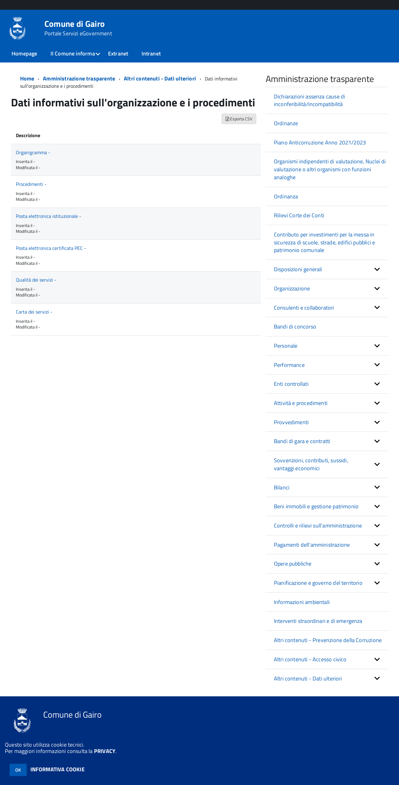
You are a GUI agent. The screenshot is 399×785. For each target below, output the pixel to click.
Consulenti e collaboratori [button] (304, 308)
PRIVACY (104, 751)
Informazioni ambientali (302, 602)
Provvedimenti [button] (291, 422)
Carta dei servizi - (34, 311)
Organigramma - (33, 152)
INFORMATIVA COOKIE (57, 769)
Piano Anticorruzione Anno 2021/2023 (320, 142)
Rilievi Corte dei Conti (299, 215)
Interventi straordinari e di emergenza (318, 621)
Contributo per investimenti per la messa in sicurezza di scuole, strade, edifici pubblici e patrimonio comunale (324, 242)
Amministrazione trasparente (79, 78)
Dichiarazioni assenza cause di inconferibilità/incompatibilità (309, 100)
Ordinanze (286, 123)
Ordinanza (286, 196)
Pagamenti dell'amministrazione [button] (312, 545)
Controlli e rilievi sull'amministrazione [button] (318, 525)
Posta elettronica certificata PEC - (51, 248)
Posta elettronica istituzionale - (48, 216)
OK (18, 769)
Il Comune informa (73, 53)
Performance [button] (289, 365)
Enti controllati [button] (291, 384)
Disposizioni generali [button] (298, 269)
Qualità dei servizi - (36, 279)
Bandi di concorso (295, 326)
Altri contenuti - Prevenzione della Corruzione (328, 640)
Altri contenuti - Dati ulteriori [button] (308, 678)
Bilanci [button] (281, 487)
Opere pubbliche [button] (293, 563)
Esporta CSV (239, 118)
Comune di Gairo (78, 28)
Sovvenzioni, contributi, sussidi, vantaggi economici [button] (311, 464)
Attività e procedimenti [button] (300, 403)
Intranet (151, 53)
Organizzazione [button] (292, 288)
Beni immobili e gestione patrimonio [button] (316, 506)
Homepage (24, 53)
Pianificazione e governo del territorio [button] (318, 583)
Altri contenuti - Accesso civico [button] (310, 659)
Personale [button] (286, 346)
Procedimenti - (31, 184)
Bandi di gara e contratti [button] (302, 441)
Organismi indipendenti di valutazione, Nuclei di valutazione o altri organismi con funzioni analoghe (330, 169)
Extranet (118, 53)
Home (27, 78)
